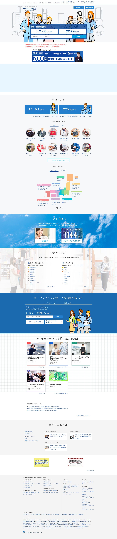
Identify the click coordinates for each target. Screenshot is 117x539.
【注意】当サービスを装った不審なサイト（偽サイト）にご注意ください (42, 46)
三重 (71, 201)
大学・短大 (44, 2)
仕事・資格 (35, 2)
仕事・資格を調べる (67, 481)
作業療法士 (69, 487)
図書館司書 (32, 272)
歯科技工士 (65, 487)
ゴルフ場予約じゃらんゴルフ (41, 528)
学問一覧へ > (86, 286)
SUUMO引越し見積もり (85, 524)
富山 (54, 185)
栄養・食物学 (67, 276)
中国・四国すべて (41, 189)
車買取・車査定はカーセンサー (29, 521)
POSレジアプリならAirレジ (53, 528)
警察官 (31, 274)
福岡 (38, 201)
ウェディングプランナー (35, 282)
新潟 (58, 178)
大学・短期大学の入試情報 (28, 485)
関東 (29, 492)
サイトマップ (76, 1)
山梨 (60, 178)
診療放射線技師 (33, 267)
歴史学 (64, 492)
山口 (49, 186)
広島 (47, 186)
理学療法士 (32, 276)
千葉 (72, 194)
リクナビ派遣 (72, 520)
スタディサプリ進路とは (67, 1)
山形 (76, 187)
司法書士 (64, 485)
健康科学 (77, 492)
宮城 (79, 185)
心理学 (65, 267)
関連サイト (69, 528)
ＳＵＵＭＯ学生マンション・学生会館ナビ (75, 514)
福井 (59, 185)
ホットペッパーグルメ (37, 526)
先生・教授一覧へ (85, 367)
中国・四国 (27, 494)
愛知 (68, 201)
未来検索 (24, 2)
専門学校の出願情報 (47, 485)
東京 (75, 194)
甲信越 (32, 492)
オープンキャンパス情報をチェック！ (38, 313)
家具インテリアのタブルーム (28, 528)
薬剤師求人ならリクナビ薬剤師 (29, 523)
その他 (89, 116)
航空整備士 (69, 485)
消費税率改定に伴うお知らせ (88, 509)
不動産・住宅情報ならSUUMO (55, 524)
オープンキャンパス (65, 2)
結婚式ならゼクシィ (45, 524)
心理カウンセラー (74, 486)
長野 (63, 178)
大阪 (58, 201)
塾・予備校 (82, 116)
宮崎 (41, 203)
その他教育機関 (56, 2)
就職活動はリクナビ (64, 520)
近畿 (23, 494)
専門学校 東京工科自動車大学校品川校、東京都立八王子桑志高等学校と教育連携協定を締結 (47, 408)
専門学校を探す (46, 481)
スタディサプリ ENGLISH (35, 514)
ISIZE (81, 528)
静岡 (65, 201)
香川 (41, 188)
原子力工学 (65, 494)
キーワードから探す (86, 502)
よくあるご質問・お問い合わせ (87, 1)
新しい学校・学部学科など (58, 116)
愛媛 (44, 188)
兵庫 (52, 202)
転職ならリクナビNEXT (27, 520)
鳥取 (38, 186)
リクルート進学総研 (55, 514)
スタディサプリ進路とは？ (87, 488)
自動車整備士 (74, 485)
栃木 (75, 193)
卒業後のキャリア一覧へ (61, 367)
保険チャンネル (73, 526)
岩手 (76, 185)
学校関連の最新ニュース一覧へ (83, 415)
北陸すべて (55, 186)
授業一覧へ (42, 393)
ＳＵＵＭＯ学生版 (63, 514)
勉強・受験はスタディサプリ (28, 524)
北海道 (76, 178)
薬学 (65, 274)
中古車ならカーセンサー (28, 526)
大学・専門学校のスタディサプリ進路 (76, 523)
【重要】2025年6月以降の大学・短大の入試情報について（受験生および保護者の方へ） (46, 44)
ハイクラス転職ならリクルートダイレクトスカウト (46, 523)
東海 (35, 492)
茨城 (72, 193)
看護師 (31, 284)
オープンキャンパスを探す (34, 322)
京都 (55, 201)
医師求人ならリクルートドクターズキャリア (81, 521)
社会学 (71, 492)
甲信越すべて (59, 180)
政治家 (31, 278)
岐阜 (63, 201)
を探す (44, 31)
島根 (41, 186)
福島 (79, 187)
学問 (40, 2)
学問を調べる (65, 489)
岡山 (44, 186)
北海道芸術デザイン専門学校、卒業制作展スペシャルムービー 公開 (42, 410)
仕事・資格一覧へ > (51, 286)
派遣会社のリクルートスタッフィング (83, 520)
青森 (73, 185)
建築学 (65, 271)
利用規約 (84, 494)
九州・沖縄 (32, 494)
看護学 (65, 269)
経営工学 (70, 494)
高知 (47, 188)
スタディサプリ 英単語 (45, 514)
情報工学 (66, 280)
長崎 (44, 201)
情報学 (65, 278)
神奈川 (78, 194)
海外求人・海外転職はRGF (82, 526)
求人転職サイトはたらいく (66, 521)
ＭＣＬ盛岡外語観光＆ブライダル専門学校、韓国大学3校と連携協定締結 (43, 406)
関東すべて (74, 196)
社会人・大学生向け (85, 2)
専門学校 (50, 2)
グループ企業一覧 (75, 528)
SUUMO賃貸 (65, 524)
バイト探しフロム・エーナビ (42, 521)
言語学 (67, 492)
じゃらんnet (37, 524)
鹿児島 (44, 203)
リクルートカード (62, 528)
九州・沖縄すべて (41, 205)
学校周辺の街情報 (85, 504)
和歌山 (58, 202)
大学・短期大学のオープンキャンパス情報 (31, 483)
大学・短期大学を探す (27, 481)
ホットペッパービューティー (49, 526)
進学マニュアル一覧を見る (31, 440)
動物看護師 (32, 269)
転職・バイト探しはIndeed (62, 523)
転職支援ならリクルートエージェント (40, 520)
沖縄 (47, 203)
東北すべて (74, 188)
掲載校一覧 (84, 501)
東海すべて (64, 202)
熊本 (47, 201)
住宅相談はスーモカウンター (74, 524)
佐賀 (41, 201)
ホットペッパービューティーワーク (62, 526)
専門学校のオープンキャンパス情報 (50, 483)
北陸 (38, 492)
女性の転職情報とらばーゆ (54, 520)
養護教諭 (32, 271)
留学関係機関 (46, 116)
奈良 (55, 202)
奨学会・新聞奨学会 (72, 116)
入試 (26, 438)
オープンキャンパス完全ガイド (51, 321)
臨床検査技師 (33, 280)
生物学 (65, 282)
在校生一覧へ (41, 367)
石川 (56, 185)
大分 (38, 203)
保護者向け (92, 2)
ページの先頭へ (91, 470)
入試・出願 (72, 2)
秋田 (73, 187)
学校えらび (27, 433)
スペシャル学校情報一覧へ (61, 393)
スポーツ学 (66, 272)
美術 (73, 492)
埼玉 (80, 193)
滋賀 (52, 201)
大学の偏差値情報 (26, 487)
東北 (27, 492)
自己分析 (29, 2)
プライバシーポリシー (86, 496)
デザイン (66, 284)
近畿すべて (54, 204)
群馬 (78, 193)
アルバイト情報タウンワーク (54, 521)
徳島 (38, 188)
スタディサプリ (26, 514)
